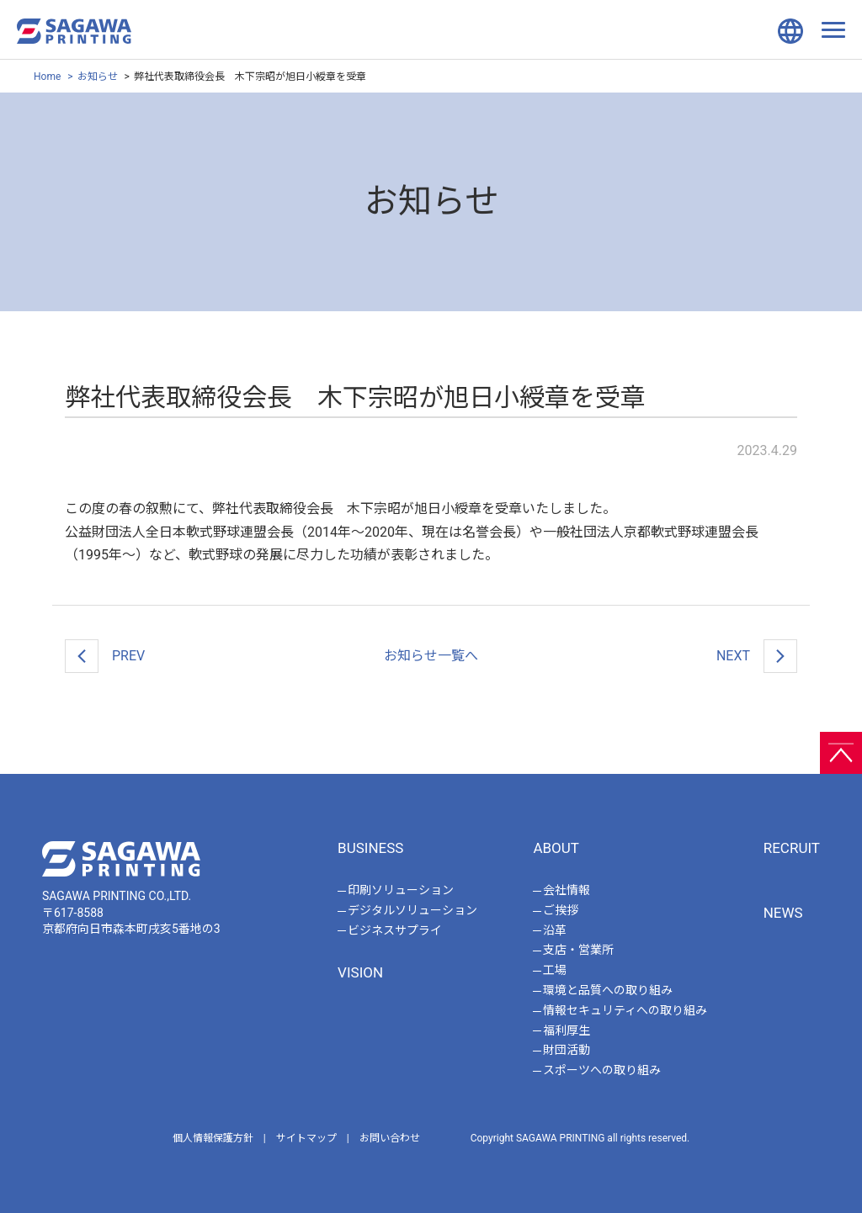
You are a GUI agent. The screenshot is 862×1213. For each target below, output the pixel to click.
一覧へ (431, 656)
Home (47, 77)
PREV (105, 656)
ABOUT (556, 848)
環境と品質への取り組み (608, 990)
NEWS (783, 912)
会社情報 (566, 890)
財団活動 (566, 1050)
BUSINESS (370, 848)
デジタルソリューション (412, 910)
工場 (555, 970)
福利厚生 (566, 1030)
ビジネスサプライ (395, 930)
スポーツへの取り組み (602, 1070)
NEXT (756, 656)
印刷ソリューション (401, 890)
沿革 (555, 930)
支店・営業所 (578, 949)
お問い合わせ (389, 1138)
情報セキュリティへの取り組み (625, 1010)
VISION (360, 972)
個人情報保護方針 (213, 1138)
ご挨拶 (560, 910)
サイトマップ (306, 1138)
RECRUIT (792, 848)
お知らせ (97, 77)
